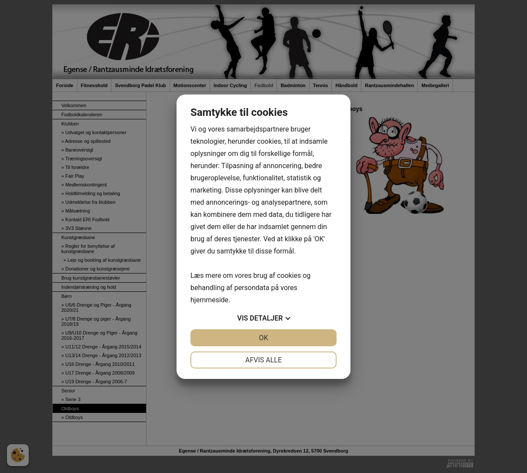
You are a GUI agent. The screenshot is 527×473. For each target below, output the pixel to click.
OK (263, 338)
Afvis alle (263, 360)
